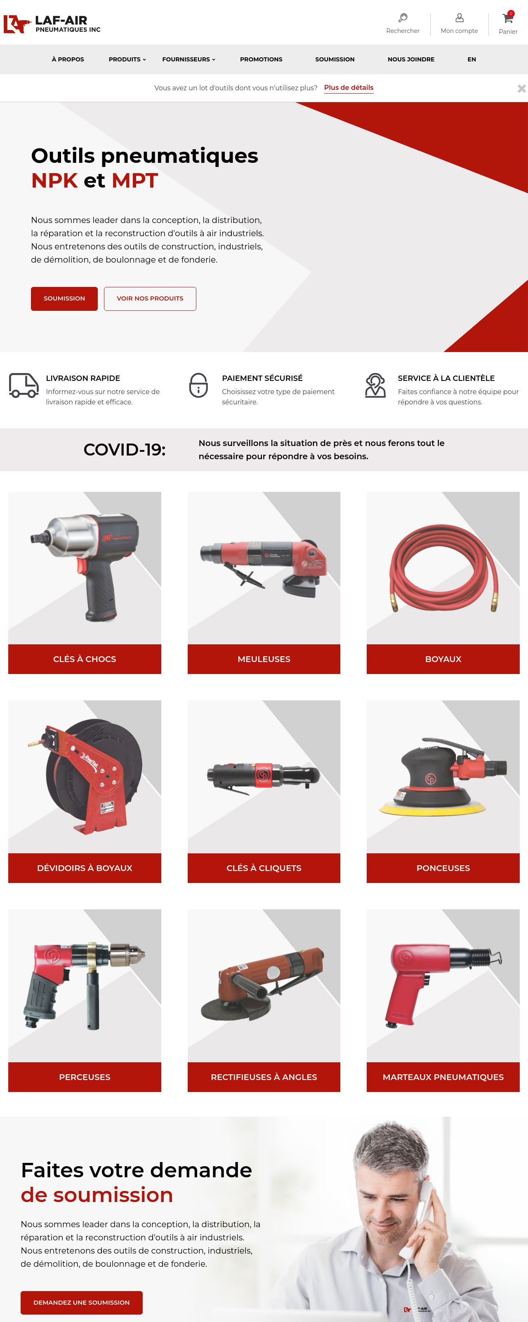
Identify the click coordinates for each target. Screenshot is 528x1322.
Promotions (261, 59)
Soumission (335, 59)
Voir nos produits (156, 299)
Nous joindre (411, 59)
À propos (68, 59)
